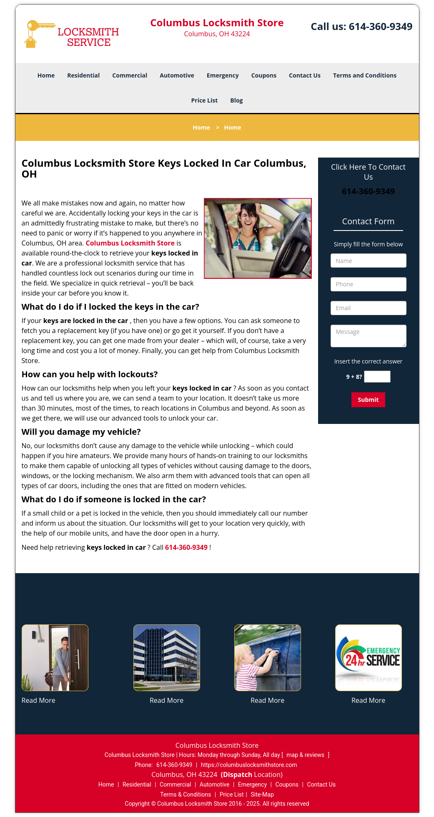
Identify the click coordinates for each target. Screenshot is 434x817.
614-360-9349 (381, 26)
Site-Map (262, 794)
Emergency (223, 75)
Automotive (177, 75)
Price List (204, 100)
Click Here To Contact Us (368, 172)
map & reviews (306, 755)
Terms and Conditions (364, 75)
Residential (83, 75)
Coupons (263, 75)
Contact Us (305, 75)
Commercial (129, 75)
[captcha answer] (377, 377)
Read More (38, 700)
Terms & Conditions (185, 794)
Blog (236, 100)
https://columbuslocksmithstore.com (249, 765)
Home (46, 75)
